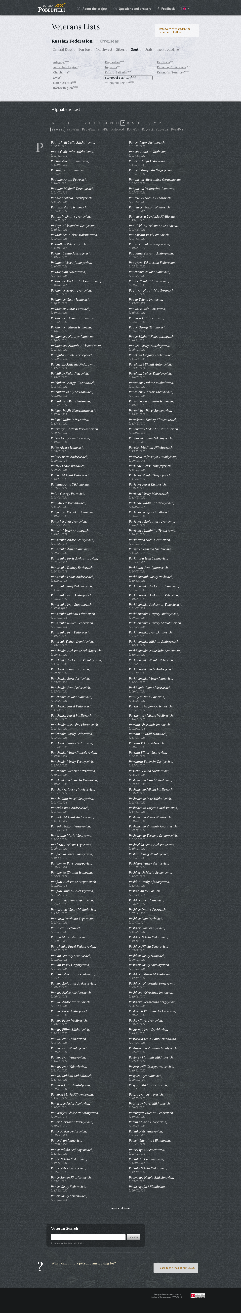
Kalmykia (163, 62)
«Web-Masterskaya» (162, 1297)
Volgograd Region (117, 83)
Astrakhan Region (65, 67)
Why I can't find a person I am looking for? (84, 1263)
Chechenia (60, 72)
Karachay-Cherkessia (171, 67)
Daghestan (112, 62)
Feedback (166, 8)
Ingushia (111, 67)
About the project (92, 8)
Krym (56, 77)
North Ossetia (62, 83)
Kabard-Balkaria (116, 72)
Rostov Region (63, 88)
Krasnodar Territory (170, 72)
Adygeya (59, 62)
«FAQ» (191, 1268)
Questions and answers (132, 8)
